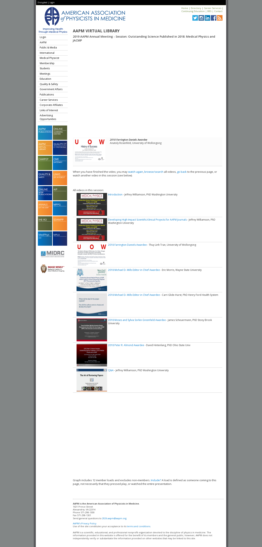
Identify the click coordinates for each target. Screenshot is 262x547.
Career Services (212, 8)
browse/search (153, 172)
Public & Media (48, 47)
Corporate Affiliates (51, 105)
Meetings (45, 73)
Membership (47, 63)
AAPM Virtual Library (96, 31)
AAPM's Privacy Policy (84, 523)
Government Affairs (51, 89)
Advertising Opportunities (48, 117)
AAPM (43, 42)
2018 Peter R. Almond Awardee (126, 345)
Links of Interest (49, 110)
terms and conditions (138, 526)
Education (45, 79)
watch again (135, 172)
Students (45, 68)
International (47, 53)
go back (182, 172)
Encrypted (42, 2)
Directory (196, 8)
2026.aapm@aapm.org (114, 518)
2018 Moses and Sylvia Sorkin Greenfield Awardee (137, 320)
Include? (156, 480)
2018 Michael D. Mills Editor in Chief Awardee (134, 270)
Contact (218, 11)
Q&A (111, 370)
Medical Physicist (49, 58)
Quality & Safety (49, 84)
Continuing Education (193, 11)
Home (184, 8)
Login (52, 2)
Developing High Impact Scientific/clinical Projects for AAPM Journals (147, 219)
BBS (209, 11)
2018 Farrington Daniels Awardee (127, 245)
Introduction (115, 194)
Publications (47, 94)
